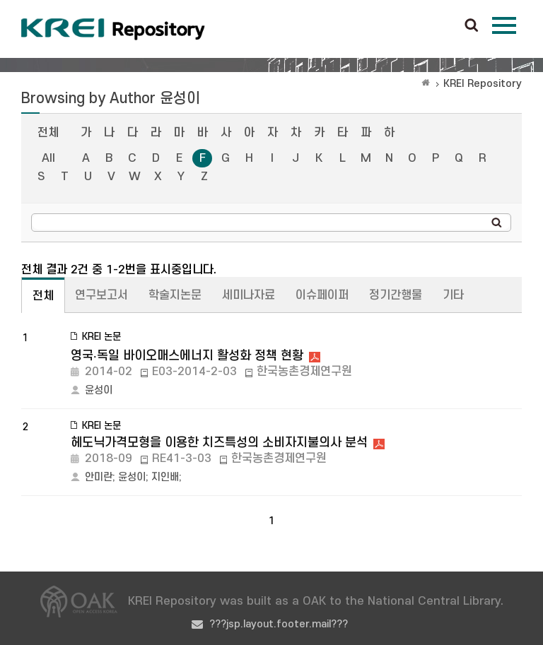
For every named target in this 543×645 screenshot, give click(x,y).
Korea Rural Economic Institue (113, 29)
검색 (471, 26)
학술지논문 (175, 295)
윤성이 (98, 390)
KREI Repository (482, 84)
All (48, 158)
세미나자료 (248, 295)
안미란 (98, 477)
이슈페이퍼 (322, 295)
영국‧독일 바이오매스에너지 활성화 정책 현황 (187, 355)
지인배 (165, 477)
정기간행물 (395, 295)
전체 (48, 132)
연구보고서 (101, 295)
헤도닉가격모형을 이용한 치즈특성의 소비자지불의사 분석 (219, 442)
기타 (453, 295)
